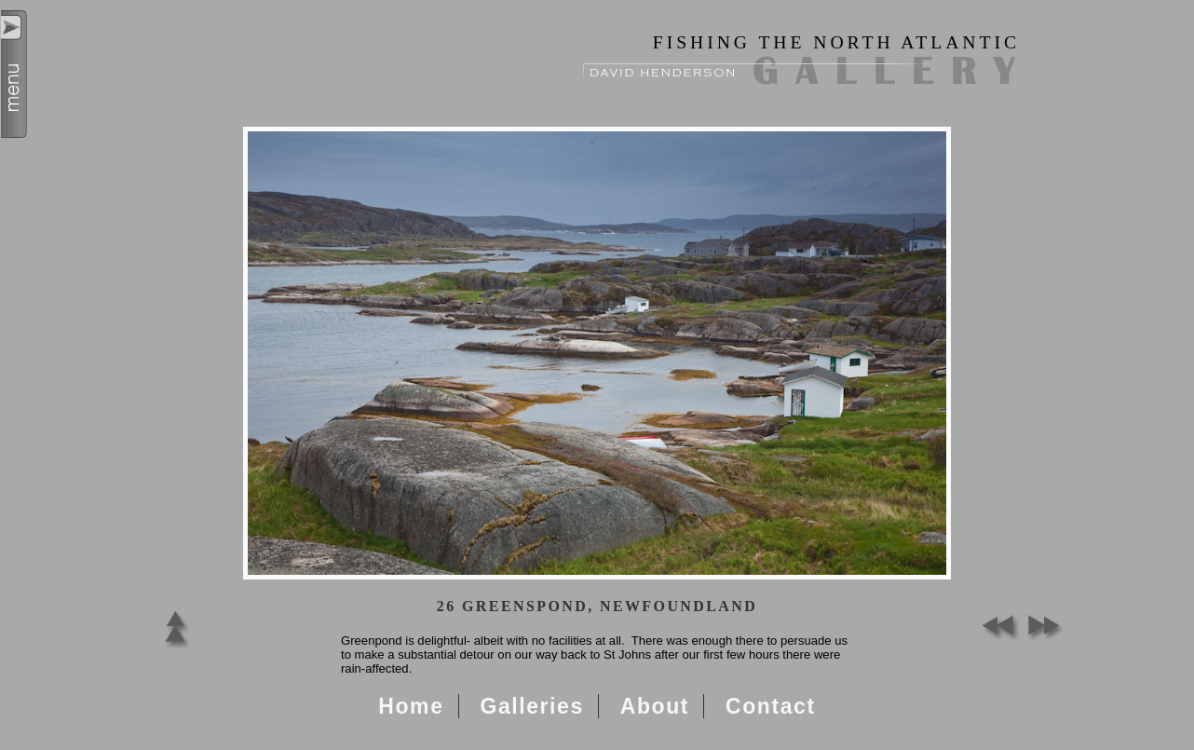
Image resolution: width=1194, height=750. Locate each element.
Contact (771, 706)
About (654, 706)
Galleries (531, 706)
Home (410, 706)
